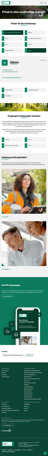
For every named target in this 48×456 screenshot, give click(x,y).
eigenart (25, 443)
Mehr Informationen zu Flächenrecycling (12, 90)
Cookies (24, 450)
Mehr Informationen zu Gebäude (35, 32)
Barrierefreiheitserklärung (8, 451)
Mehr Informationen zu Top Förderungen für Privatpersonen (12, 32)
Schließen (43, 60)
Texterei (24, 446)
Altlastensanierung (7, 70)
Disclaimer (10, 450)
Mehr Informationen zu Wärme (12, 38)
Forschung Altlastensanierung (10, 71)
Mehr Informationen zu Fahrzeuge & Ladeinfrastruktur (35, 38)
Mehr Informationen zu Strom (12, 44)
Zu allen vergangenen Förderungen (11, 77)
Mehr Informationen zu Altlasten (35, 50)
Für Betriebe (5, 217)
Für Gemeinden (5, 269)
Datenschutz (30, 450)
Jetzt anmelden (7, 296)
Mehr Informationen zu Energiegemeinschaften (35, 90)
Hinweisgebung (17, 450)
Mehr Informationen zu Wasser (35, 44)
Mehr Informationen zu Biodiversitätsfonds (12, 50)
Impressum (4, 450)
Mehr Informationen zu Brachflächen (12, 96)
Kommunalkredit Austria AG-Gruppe (32, 445)
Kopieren (28, 355)
